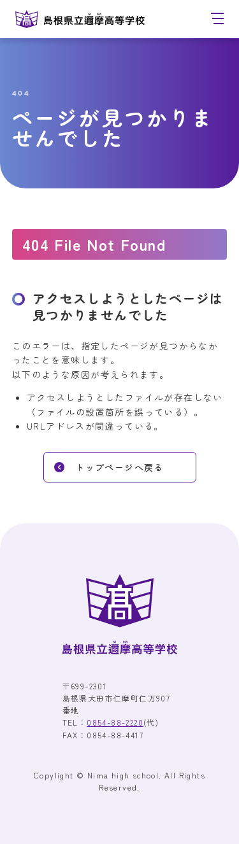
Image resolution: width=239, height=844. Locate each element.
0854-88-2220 (115, 722)
